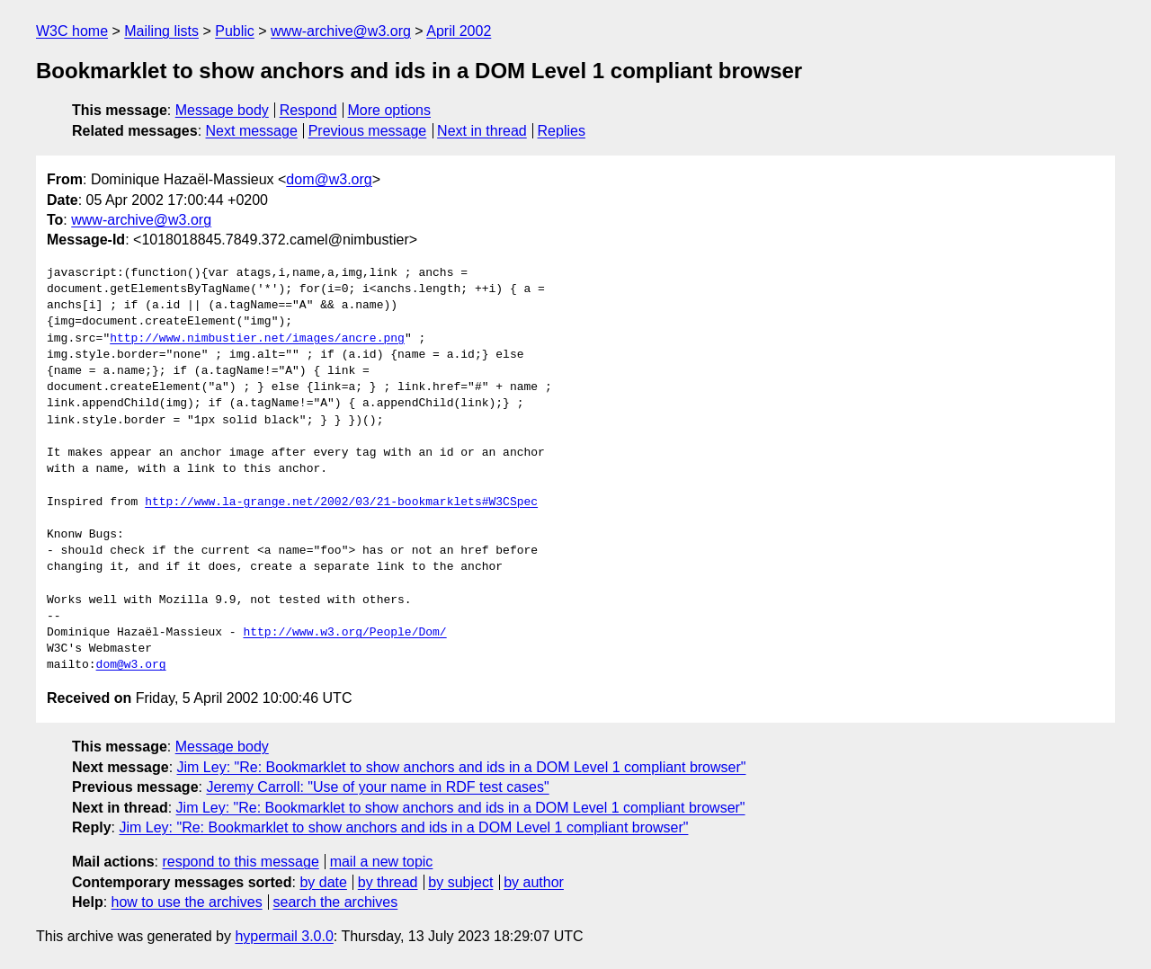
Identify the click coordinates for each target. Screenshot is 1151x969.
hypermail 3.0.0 (284, 936)
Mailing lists (161, 31)
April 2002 (458, 31)
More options (390, 110)
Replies (561, 130)
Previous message (367, 130)
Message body (222, 110)
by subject (460, 882)
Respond (308, 110)
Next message (252, 130)
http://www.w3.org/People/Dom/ (344, 633)
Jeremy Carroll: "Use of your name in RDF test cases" (377, 787)
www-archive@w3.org (341, 31)
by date (322, 882)
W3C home (72, 31)
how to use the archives (187, 902)
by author (534, 882)
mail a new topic (381, 861)
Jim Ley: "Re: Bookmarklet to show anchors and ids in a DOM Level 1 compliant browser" (461, 767)
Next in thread (482, 130)
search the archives (335, 902)
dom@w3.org (328, 179)
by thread (388, 882)
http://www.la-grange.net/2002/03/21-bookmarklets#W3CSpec (341, 502)
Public (234, 31)
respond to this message (240, 861)
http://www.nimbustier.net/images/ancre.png (257, 339)
